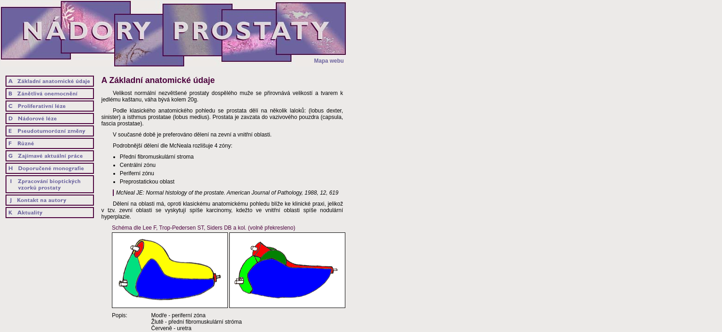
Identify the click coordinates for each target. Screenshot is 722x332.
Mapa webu (329, 61)
